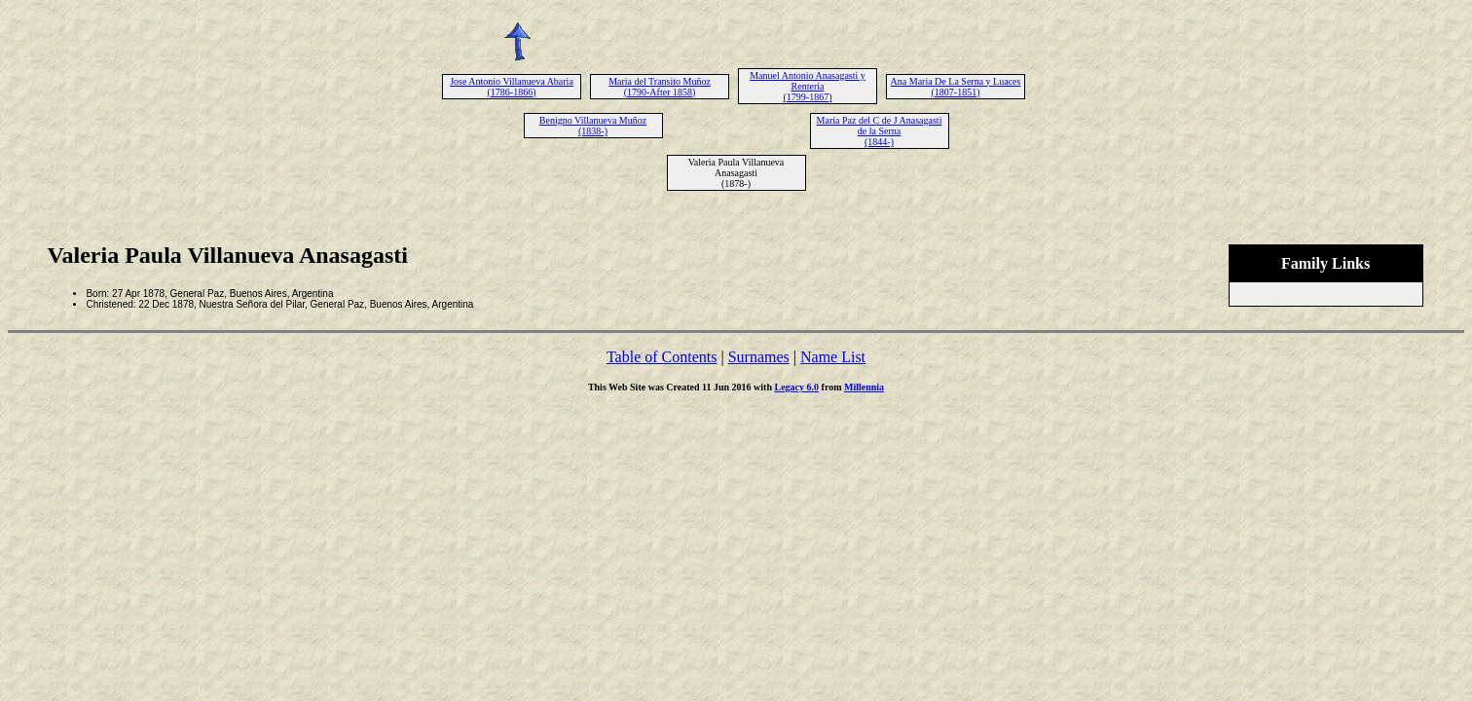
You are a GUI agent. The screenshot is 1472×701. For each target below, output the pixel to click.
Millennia (864, 387)
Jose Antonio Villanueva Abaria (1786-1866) (511, 86)
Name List (832, 357)
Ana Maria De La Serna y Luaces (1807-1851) (956, 86)
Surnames (759, 357)
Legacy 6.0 (797, 387)
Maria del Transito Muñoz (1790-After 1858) (659, 86)
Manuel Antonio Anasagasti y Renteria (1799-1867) (807, 86)
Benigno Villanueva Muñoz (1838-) (592, 125)
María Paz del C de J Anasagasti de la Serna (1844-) (879, 131)
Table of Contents (662, 357)
